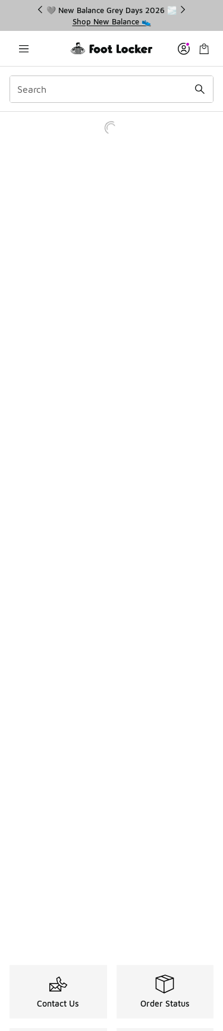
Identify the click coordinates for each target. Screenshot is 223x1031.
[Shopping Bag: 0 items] (204, 48)
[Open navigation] (23, 48)
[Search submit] (200, 89)
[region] (112, 15)
